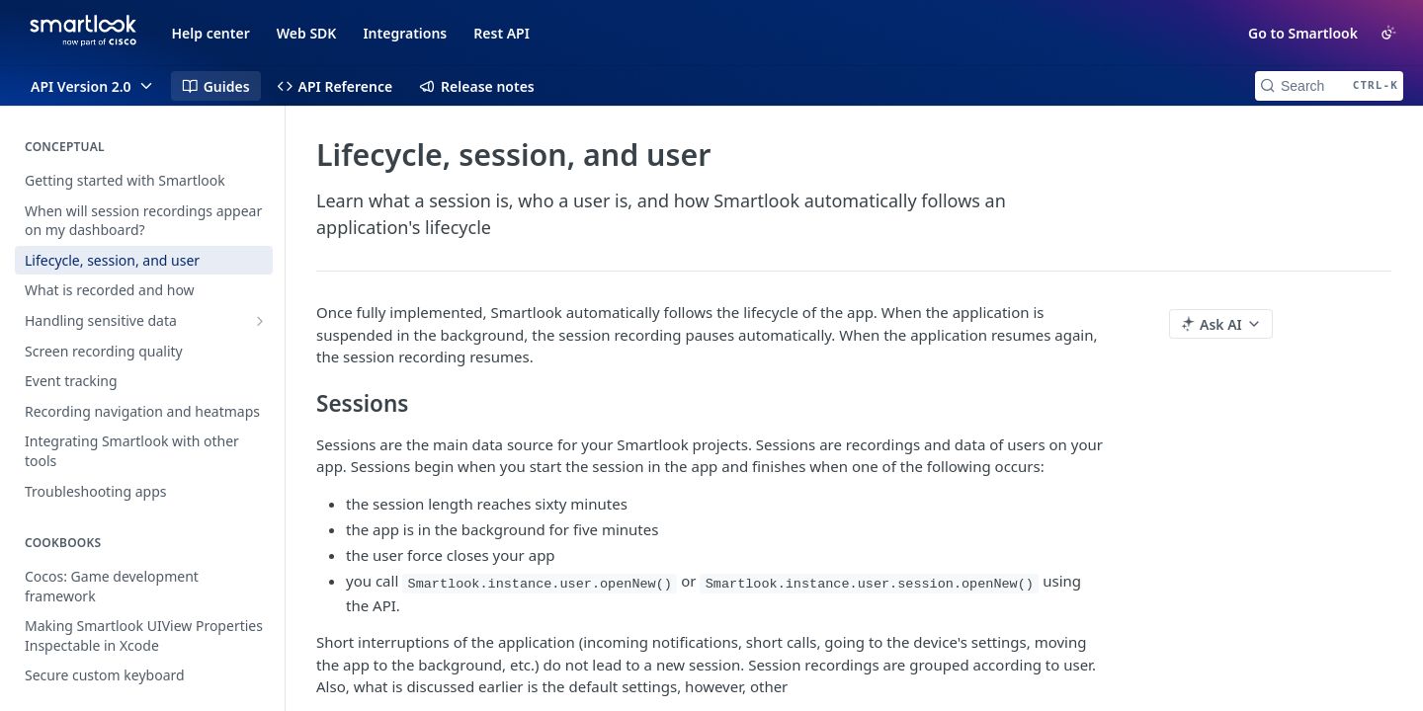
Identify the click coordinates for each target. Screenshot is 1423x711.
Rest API (501, 33)
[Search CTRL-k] (1329, 86)
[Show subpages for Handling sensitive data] (260, 321)
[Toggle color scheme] (1388, 32)
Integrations (405, 33)
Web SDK (307, 33)
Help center (211, 33)
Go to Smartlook (1303, 33)
